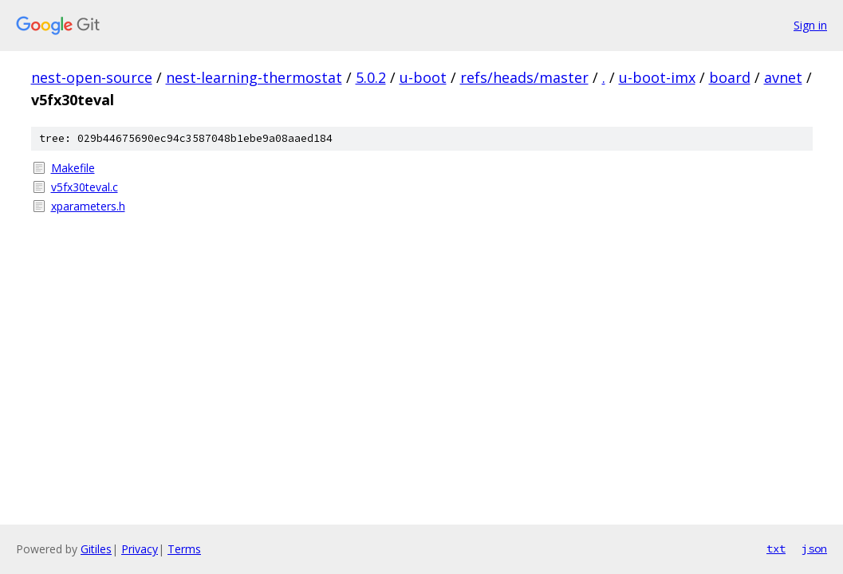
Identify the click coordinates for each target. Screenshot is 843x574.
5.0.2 (371, 77)
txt (776, 548)
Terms (184, 548)
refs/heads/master (524, 77)
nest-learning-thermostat (254, 77)
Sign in (810, 25)
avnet (783, 77)
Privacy (139, 548)
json (814, 548)
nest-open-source (91, 77)
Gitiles (96, 548)
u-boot (423, 77)
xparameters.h (88, 206)
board (729, 77)
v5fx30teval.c (84, 187)
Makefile (73, 167)
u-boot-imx (657, 77)
